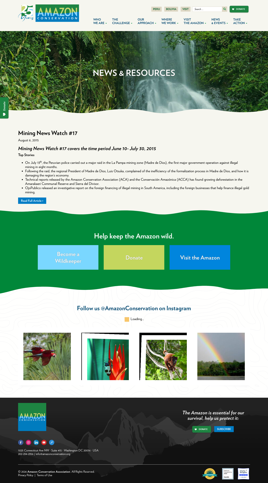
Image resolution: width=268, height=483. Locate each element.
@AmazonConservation (129, 308)
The (122, 21)
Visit (185, 9)
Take (240, 21)
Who (100, 21)
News (219, 21)
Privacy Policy (25, 475)
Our (147, 21)
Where (170, 21)
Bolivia (171, 9)
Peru (156, 9)
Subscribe (224, 429)
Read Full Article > (32, 200)
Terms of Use (44, 475)
